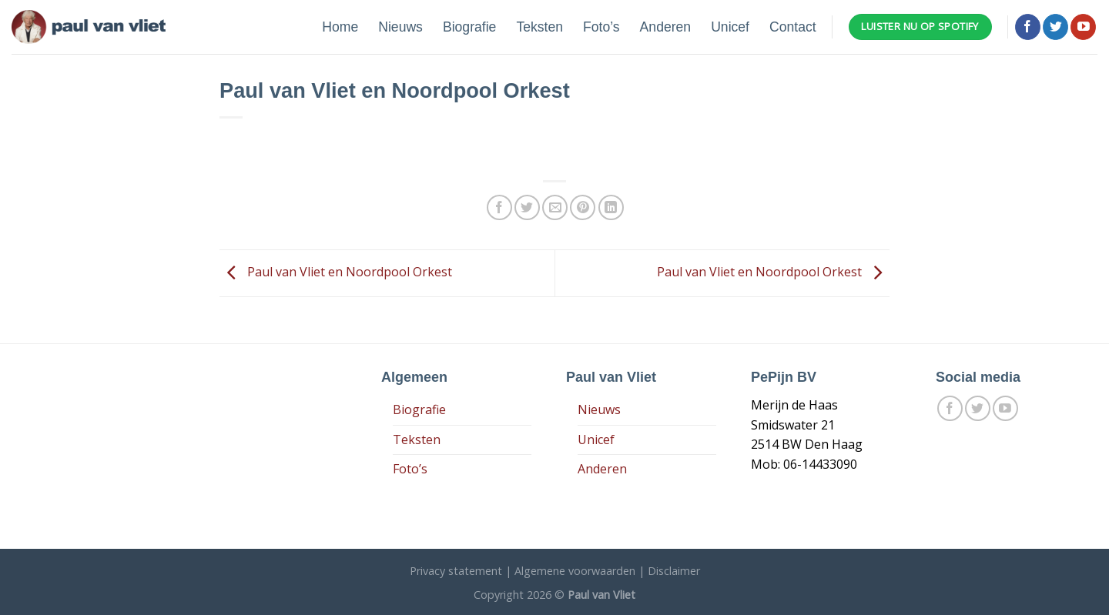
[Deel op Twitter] (527, 207)
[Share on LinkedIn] (611, 207)
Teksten (539, 27)
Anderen (666, 27)
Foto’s (601, 27)
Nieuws (400, 27)
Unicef (730, 27)
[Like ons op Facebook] (1027, 27)
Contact (792, 27)
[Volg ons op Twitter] (1055, 27)
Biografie (469, 27)
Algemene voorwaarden (574, 570)
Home (340, 27)
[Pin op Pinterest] (582, 207)
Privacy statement (456, 570)
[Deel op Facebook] (499, 207)
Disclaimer (674, 570)
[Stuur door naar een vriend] (555, 207)
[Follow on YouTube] (1083, 27)
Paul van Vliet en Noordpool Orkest (335, 271)
